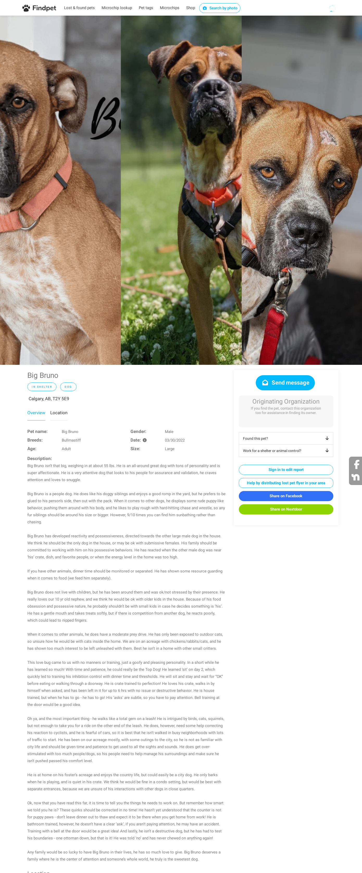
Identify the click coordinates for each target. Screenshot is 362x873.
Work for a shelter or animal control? (287, 450)
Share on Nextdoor (286, 509)
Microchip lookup (117, 7)
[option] (60, 190)
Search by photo (220, 8)
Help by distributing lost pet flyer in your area (286, 483)
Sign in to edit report (286, 469)
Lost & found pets (79, 7)
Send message (285, 382)
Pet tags (146, 7)
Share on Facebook (286, 496)
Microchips (169, 7)
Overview (36, 412)
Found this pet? (287, 438)
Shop (190, 7)
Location (58, 412)
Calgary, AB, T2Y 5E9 (49, 398)
